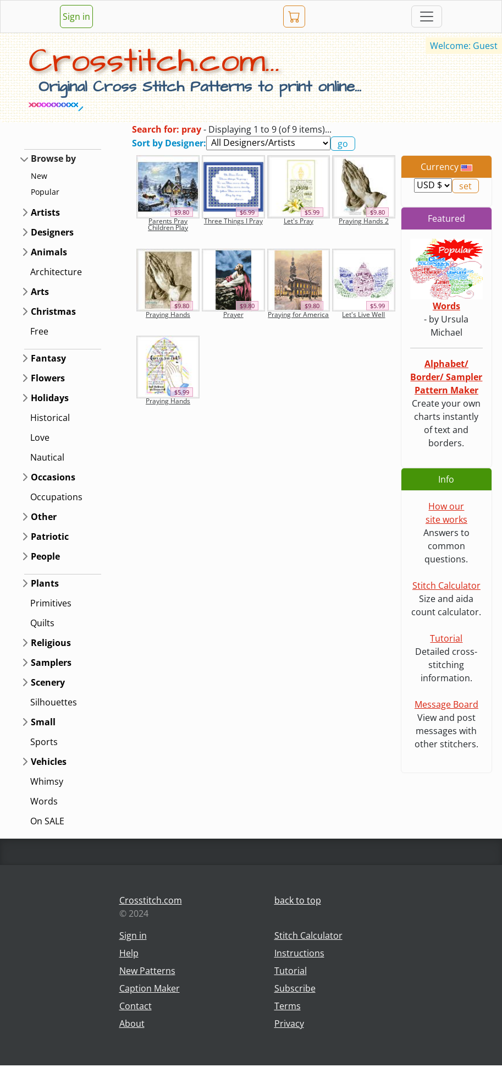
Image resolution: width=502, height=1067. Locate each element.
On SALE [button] (47, 821)
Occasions (53, 477)
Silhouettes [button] (53, 702)
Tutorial (446, 638)
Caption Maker (149, 988)
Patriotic (50, 536)
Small (43, 722)
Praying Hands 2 (364, 221)
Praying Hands (168, 314)
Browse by (53, 158)
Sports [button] (44, 742)
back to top (297, 900)
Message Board (446, 704)
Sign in (76, 16)
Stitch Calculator (446, 585)
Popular (45, 192)
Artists (45, 212)
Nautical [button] (47, 457)
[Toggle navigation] (426, 17)
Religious (51, 643)
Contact (135, 1006)
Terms (287, 1006)
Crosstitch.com (150, 900)
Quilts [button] (42, 623)
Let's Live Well (363, 314)
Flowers (48, 378)
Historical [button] (50, 418)
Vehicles (49, 762)
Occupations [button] (56, 497)
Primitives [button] (50, 603)
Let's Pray (298, 221)
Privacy (289, 1023)
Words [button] (44, 801)
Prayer (233, 314)
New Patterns (147, 971)
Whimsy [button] (46, 781)
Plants (45, 583)
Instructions (299, 953)
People (45, 556)
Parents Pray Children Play (168, 224)
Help (129, 953)
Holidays (50, 398)
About (132, 1023)
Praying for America (298, 314)
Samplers (51, 662)
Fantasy (48, 358)
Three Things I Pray (233, 221)
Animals (49, 252)
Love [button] (39, 437)
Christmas (53, 311)
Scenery (48, 682)
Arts (40, 292)
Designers (52, 232)
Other (44, 517)
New (39, 176)
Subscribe (295, 988)
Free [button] (39, 331)
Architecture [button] (56, 272)
